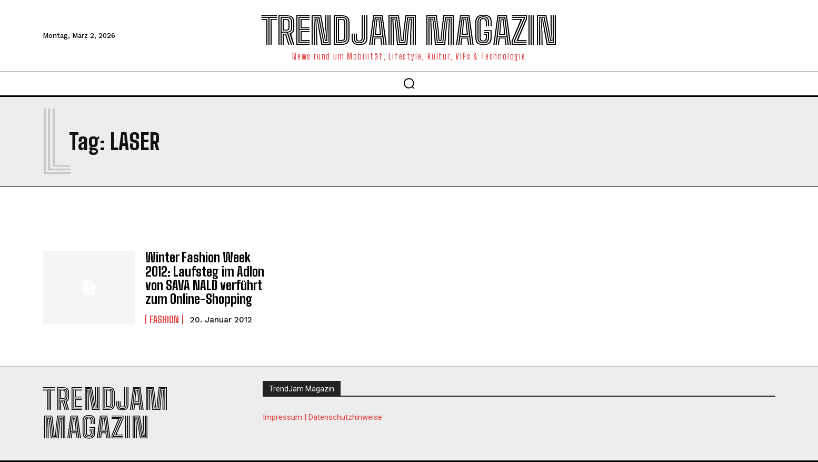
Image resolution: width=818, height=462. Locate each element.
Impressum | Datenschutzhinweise (322, 417)
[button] (409, 83)
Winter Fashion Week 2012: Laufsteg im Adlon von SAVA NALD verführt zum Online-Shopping (204, 278)
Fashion (164, 319)
